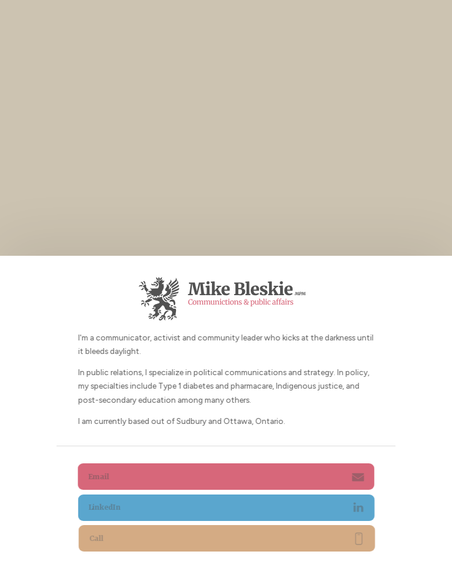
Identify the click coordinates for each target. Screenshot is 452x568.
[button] (226, 476)
